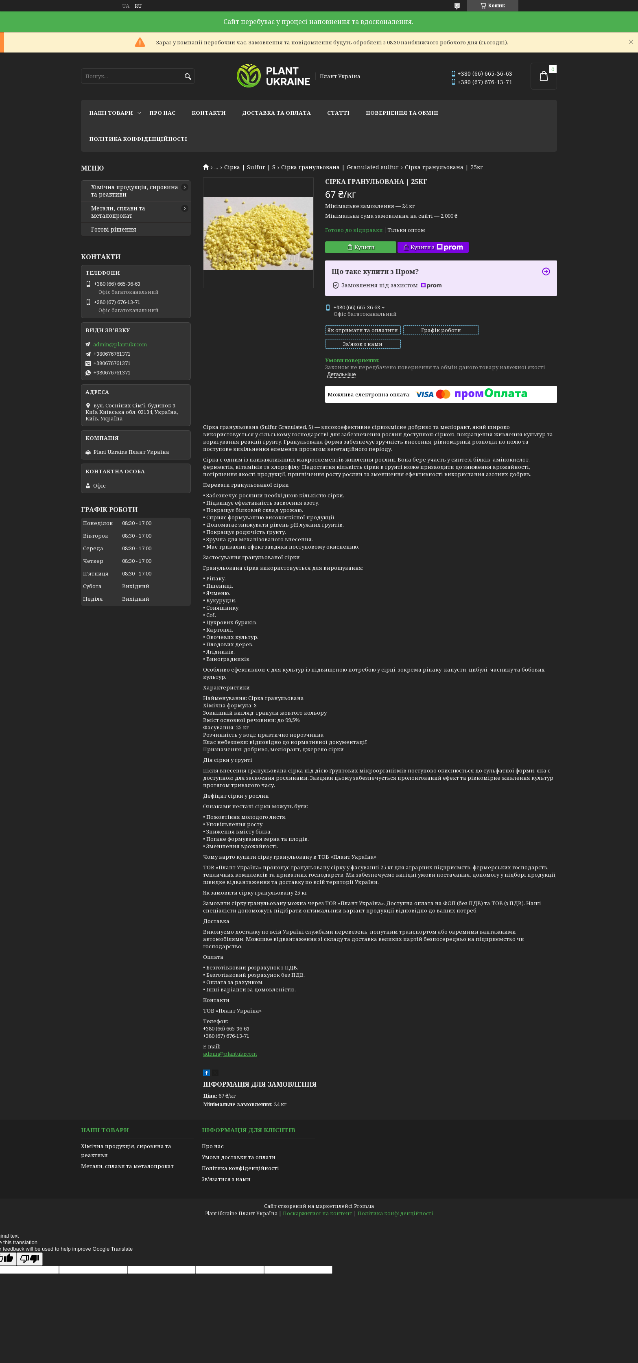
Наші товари (111, 112)
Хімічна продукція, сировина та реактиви (134, 191)
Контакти (209, 112)
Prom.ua (364, 1192)
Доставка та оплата (276, 112)
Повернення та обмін (402, 112)
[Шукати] (188, 77)
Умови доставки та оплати (238, 1143)
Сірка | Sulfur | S (249, 167)
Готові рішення (113, 229)
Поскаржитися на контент (317, 1199)
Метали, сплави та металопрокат (118, 212)
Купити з (437, 247)
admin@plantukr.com (230, 1040)
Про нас (162, 112)
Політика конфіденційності (138, 138)
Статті (338, 112)
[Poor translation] (30, 1245)
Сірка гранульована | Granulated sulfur (340, 167)
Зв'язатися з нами (226, 1165)
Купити (364, 247)
